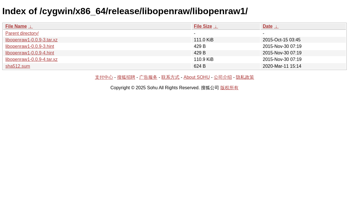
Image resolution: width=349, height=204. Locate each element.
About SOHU (196, 77)
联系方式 (170, 77)
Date (268, 26)
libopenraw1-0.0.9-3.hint (29, 46)
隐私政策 (245, 77)
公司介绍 (223, 77)
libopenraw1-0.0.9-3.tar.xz (31, 39)
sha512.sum (17, 66)
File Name (16, 26)
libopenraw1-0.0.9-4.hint (29, 52)
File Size (203, 26)
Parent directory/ (22, 33)
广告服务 (148, 77)
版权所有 (229, 87)
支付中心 (104, 77)
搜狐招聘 (126, 77)
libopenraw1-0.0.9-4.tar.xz (31, 59)
